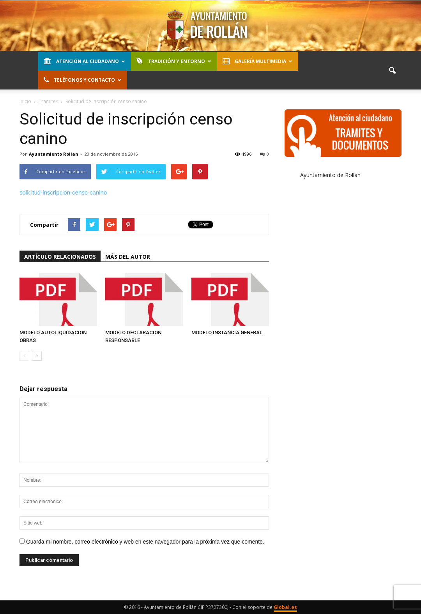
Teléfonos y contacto (82, 80)
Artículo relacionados (60, 256)
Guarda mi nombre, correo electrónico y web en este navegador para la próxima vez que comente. (145, 542)
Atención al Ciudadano (84, 61)
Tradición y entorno (173, 61)
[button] (392, 70)
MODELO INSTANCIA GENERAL (226, 332)
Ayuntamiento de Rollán (330, 175)
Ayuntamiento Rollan (53, 154)
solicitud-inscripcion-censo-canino (63, 192)
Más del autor (127, 256)
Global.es (285, 607)
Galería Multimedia (257, 61)
